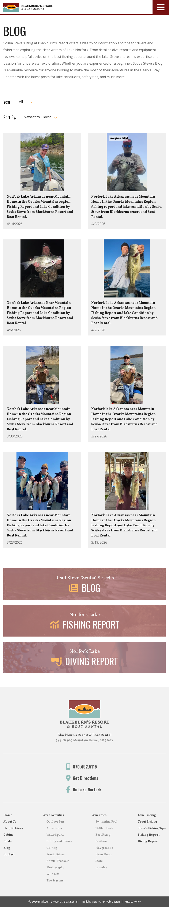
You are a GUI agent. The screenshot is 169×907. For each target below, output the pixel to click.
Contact (9, 855)
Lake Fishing (147, 815)
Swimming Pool (106, 822)
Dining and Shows (59, 841)
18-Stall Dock (104, 828)
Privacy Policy (133, 901)
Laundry (101, 868)
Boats (7, 841)
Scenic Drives (55, 855)
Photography (55, 868)
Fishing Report (148, 835)
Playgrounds (104, 848)
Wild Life (52, 874)
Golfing (51, 848)
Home (7, 815)
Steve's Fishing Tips (152, 828)
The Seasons (55, 881)
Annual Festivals (57, 861)
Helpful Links (13, 828)
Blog (6, 848)
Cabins (8, 835)
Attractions (54, 828)
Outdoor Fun (55, 822)
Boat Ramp (102, 835)
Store (99, 861)
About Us (9, 822)
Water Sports (55, 835)
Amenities (99, 815)
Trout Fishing (147, 822)
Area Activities (53, 815)
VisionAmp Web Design (106, 901)
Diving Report (148, 841)
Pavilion (101, 841)
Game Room (103, 855)
